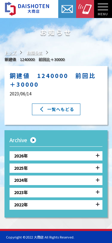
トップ (10, 52)
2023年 (56, 192)
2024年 (56, 179)
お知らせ (34, 52)
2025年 (56, 167)
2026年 (56, 155)
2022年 (56, 204)
